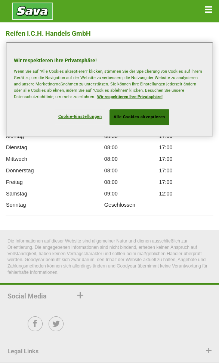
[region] (110, 89)
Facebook (35, 328)
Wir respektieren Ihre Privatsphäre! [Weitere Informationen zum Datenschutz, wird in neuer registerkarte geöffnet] (130, 96)
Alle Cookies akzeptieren (139, 116)
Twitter (56, 328)
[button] (208, 10)
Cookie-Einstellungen (80, 116)
